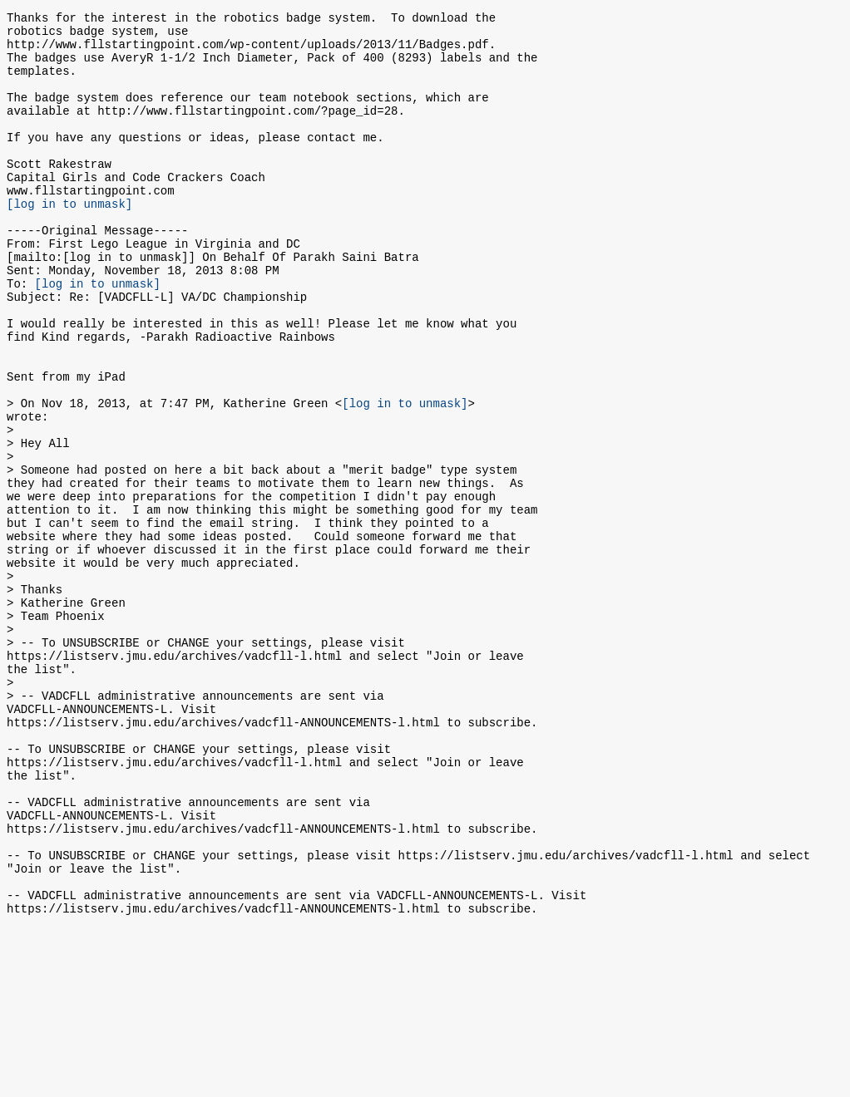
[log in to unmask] (69, 240)
